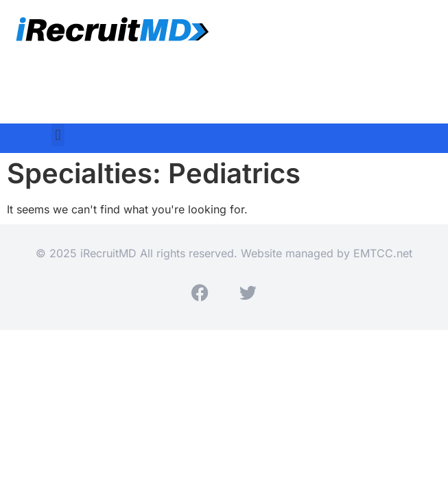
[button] (57, 135)
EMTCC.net (382, 253)
